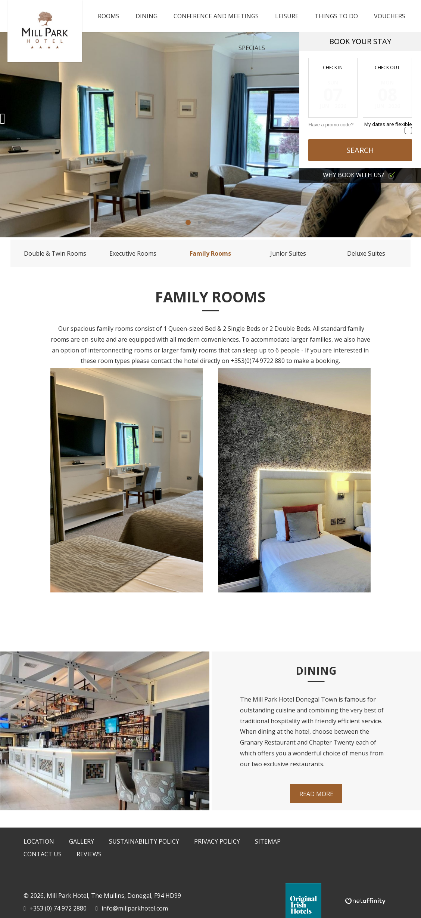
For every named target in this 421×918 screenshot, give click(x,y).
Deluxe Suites (366, 253)
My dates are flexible (388, 124)
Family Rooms (210, 253)
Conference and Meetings (216, 16)
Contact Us (43, 854)
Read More (316, 794)
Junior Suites (288, 253)
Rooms (108, 16)
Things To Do (336, 16)
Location (39, 841)
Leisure (287, 16)
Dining (146, 16)
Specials (251, 48)
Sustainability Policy (144, 841)
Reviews (89, 854)
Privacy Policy (217, 841)
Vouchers (389, 16)
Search (360, 150)
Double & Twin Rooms (55, 253)
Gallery (81, 841)
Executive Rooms (132, 253)
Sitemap (268, 841)
